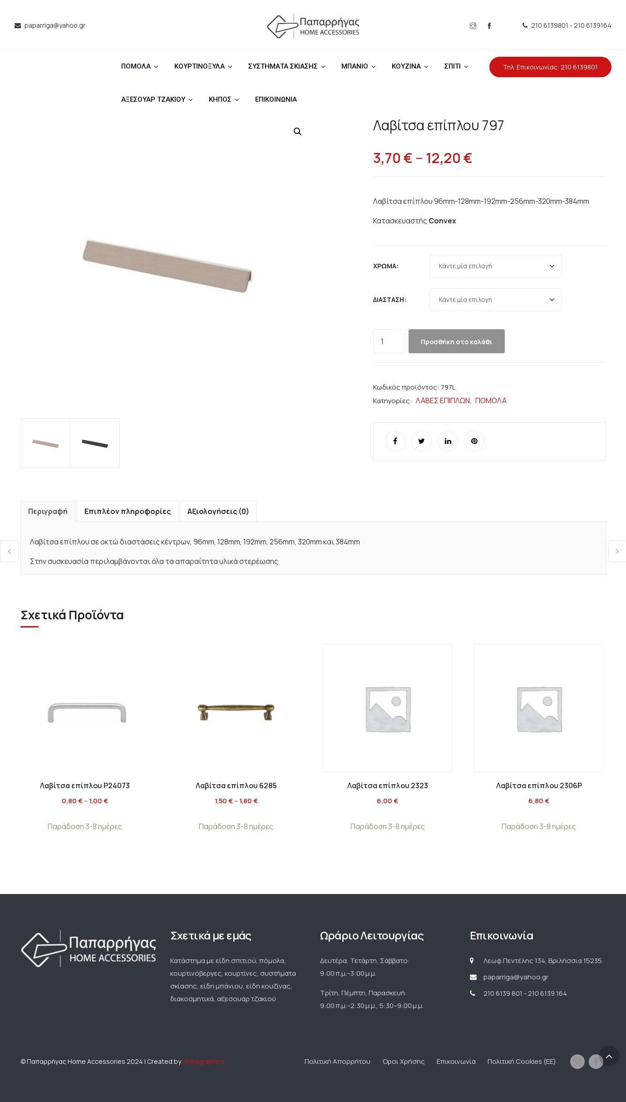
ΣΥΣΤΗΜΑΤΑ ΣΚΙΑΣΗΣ (283, 66)
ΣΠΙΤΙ (452, 66)
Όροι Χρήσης (403, 1061)
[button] (298, 132)
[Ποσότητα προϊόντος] (389, 341)
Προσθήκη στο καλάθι (457, 341)
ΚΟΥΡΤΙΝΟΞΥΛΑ (199, 66)
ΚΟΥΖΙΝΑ (406, 66)
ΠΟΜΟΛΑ (136, 66)
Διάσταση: (389, 299)
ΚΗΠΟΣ (220, 99)
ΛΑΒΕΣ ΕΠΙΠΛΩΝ (443, 400)
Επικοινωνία (456, 1061)
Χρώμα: (386, 266)
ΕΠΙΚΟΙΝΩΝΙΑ (276, 99)
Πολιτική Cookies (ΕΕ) (522, 1061)
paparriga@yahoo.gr (515, 977)
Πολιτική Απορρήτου (337, 1061)
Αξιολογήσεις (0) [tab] (218, 511)
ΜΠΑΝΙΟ (354, 66)
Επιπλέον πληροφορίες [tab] (127, 511)
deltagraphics (203, 1061)
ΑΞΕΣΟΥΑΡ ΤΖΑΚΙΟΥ (153, 99)
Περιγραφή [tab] (48, 511)
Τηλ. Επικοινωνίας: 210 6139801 (550, 67)
